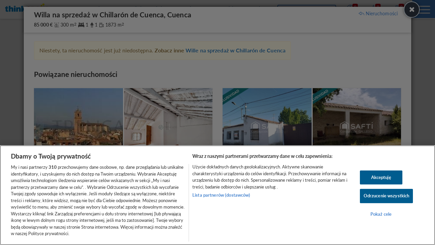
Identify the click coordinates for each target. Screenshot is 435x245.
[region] (217, 195)
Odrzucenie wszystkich (387, 195)
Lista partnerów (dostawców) (221, 195)
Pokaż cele (381, 214)
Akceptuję (381, 177)
